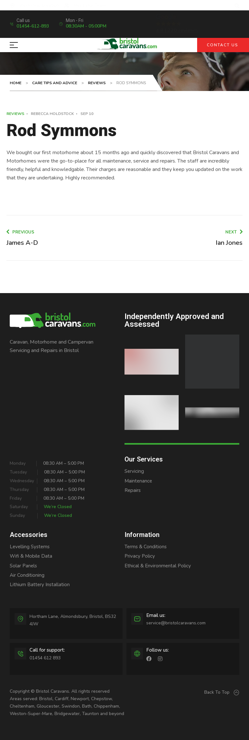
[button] (236, 6)
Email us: (155, 615)
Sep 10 (86, 113)
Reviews (15, 113)
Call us (27, 20)
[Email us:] (137, 619)
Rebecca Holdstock (52, 113)
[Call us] (14, 24)
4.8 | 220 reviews (177, 30)
